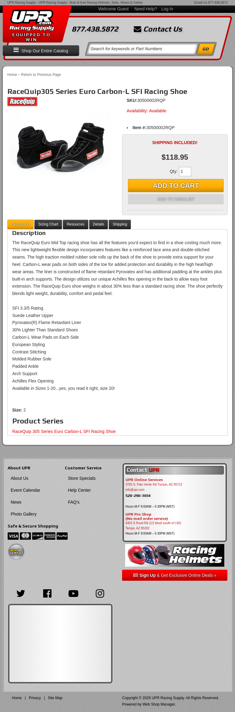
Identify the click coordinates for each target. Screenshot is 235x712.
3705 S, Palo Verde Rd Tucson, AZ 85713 (153, 484)
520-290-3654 (138, 495)
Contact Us (158, 29)
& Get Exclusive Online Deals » (174, 575)
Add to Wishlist (175, 199)
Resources (75, 224)
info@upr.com (134, 489)
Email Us (200, 2)
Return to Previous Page (41, 75)
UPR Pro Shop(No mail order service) (146, 516)
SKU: (132, 100)
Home (12, 75)
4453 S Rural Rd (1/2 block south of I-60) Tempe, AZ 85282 (153, 525)
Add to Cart (176, 185)
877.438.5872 (218, 2)
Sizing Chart (48, 224)
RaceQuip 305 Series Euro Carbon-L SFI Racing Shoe (64, 431)
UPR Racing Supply (21, 2)
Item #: (139, 127)
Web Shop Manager (159, 704)
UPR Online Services (144, 480)
